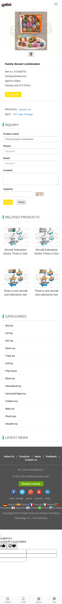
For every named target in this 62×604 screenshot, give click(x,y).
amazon (39, 498)
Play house (11, 371)
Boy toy (9, 325)
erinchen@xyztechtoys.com (35, 476)
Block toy (10, 378)
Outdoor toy (11, 401)
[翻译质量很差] (12, 546)
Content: (8, 170)
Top (54, 599)
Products (25, 456)
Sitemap (42, 518)
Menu (39, 600)
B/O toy (9, 340)
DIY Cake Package (23, 114)
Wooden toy (11, 423)
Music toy (10, 348)
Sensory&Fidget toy (15, 393)
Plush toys (10, 416)
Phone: (7, 146)
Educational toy (13, 386)
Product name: (11, 134)
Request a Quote (31, 483)
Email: (6, 158)
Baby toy (9, 408)
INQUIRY (13, 94)
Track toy (10, 355)
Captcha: (8, 189)
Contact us (31, 459)
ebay (47, 498)
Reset (21, 202)
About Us (9, 456)
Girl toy (9, 333)
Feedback (51, 456)
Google (19, 498)
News (38, 456)
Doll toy (9, 363)
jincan (29, 498)
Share (8, 599)
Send (8, 202)
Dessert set (25, 109)
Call (23, 599)
